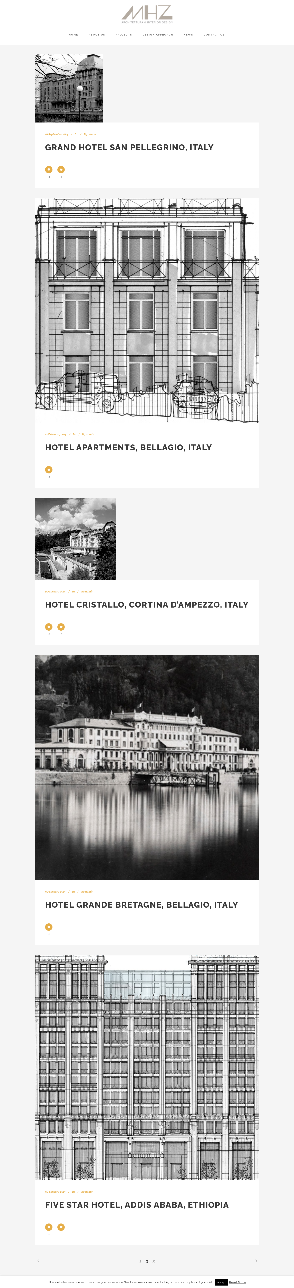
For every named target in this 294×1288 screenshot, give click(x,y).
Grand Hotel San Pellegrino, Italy (129, 147)
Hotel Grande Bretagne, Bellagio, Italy (141, 905)
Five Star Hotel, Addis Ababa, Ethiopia (137, 1205)
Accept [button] (221, 1282)
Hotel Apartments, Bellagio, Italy (128, 447)
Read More (237, 1282)
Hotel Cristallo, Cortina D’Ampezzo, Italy (147, 604)
